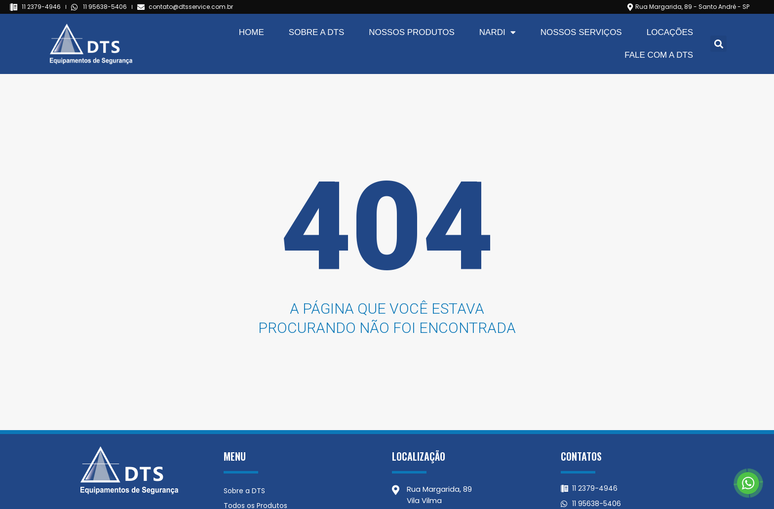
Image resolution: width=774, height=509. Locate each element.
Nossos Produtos (412, 32)
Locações (670, 32)
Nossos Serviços (581, 32)
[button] (718, 44)
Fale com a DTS (658, 55)
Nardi (497, 32)
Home (251, 32)
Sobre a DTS (316, 32)
